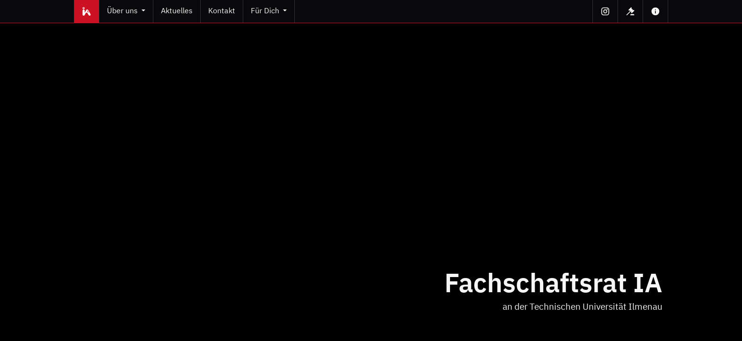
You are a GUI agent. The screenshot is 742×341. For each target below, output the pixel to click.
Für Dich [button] (266, 11)
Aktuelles (177, 11)
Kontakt (221, 11)
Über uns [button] (123, 11)
